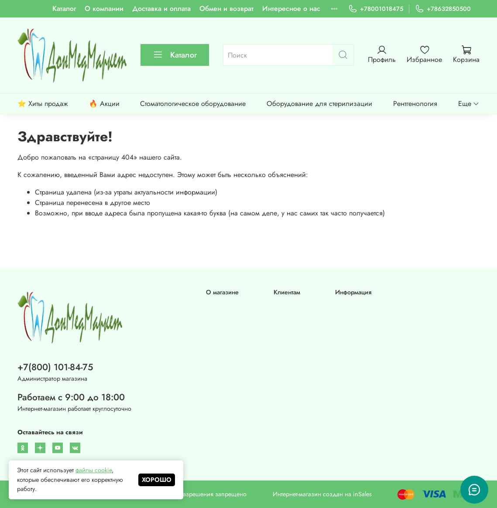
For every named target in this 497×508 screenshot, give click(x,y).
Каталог (64, 8)
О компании (104, 8)
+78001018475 (375, 9)
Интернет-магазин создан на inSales (322, 494)
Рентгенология (415, 104)
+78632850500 (443, 9)
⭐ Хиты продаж (42, 104)
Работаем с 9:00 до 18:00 (71, 397)
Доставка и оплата (161, 8)
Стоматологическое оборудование (193, 104)
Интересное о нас (291, 8)
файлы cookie (93, 470)
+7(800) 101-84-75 (55, 367)
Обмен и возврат (226, 8)
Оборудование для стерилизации (319, 104)
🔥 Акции (104, 104)
